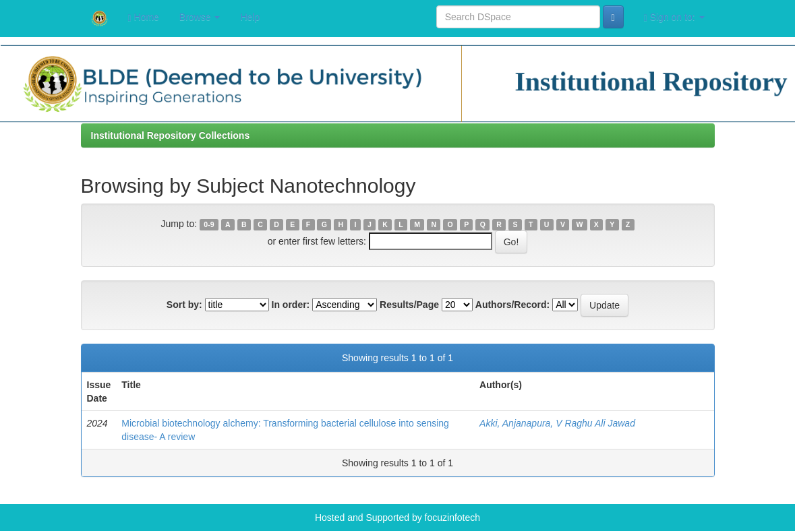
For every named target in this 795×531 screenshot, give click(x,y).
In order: (291, 304)
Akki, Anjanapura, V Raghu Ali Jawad (557, 423)
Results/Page (409, 304)
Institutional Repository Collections (170, 135)
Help (250, 16)
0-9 (209, 224)
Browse (199, 16)
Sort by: (184, 304)
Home (143, 17)
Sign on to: (674, 17)
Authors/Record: (512, 304)
